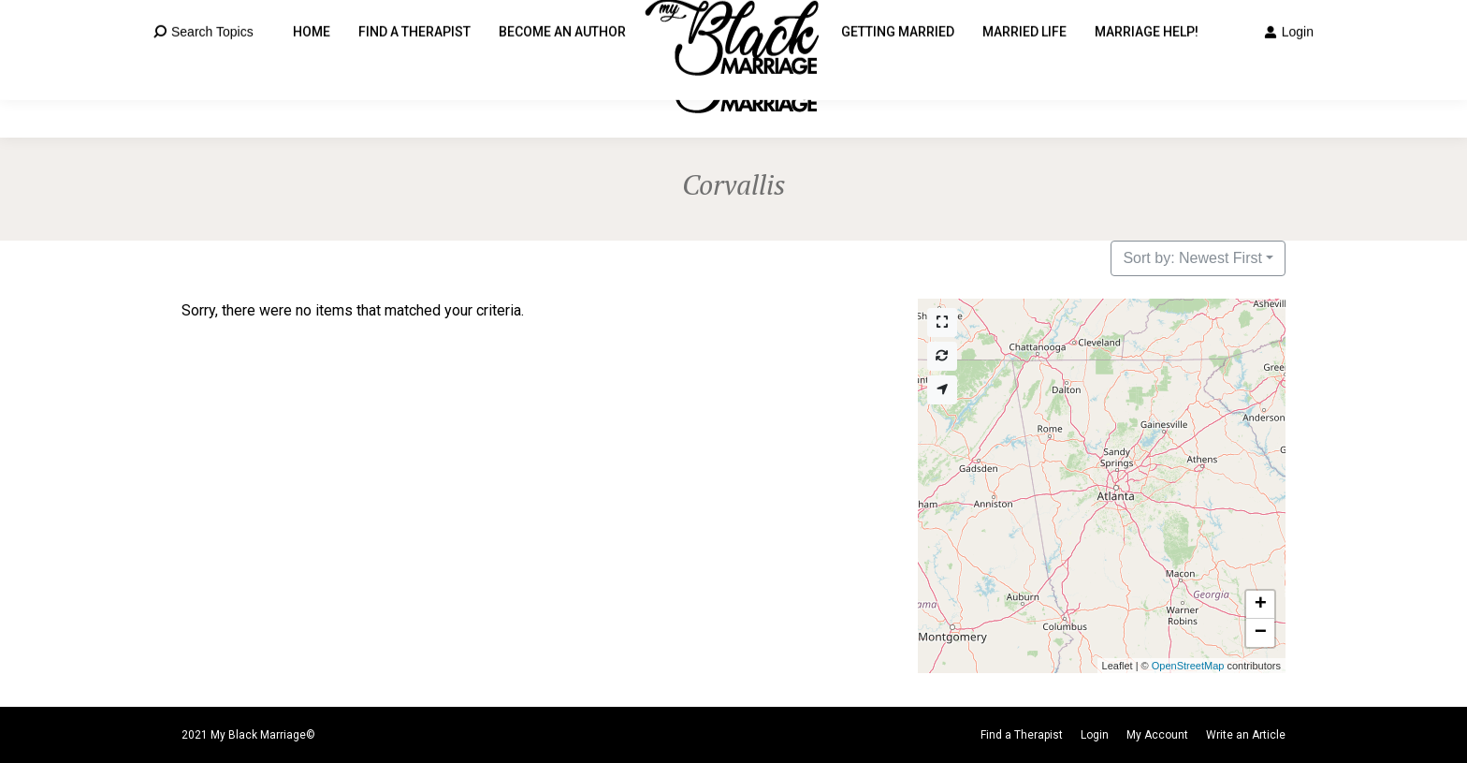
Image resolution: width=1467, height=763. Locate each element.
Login (1289, 69)
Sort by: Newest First (1192, 258)
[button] (1260, 605)
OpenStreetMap (1188, 665)
